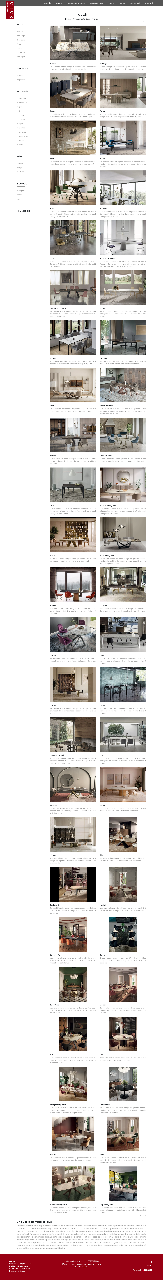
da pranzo (21, 80)
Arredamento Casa (76, 3)
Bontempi (21, 36)
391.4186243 (83, 1267)
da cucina (21, 75)
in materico (21, 132)
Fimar (19, 44)
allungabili (21, 190)
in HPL (19, 111)
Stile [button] (19, 156)
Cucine (59, 3)
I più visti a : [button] (23, 210)
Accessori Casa (96, 3)
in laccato (21, 115)
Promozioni (135, 3)
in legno (20, 124)
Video (122, 3)
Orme (19, 48)
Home (68, 19)
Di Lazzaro (21, 40)
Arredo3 (20, 31)
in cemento (21, 98)
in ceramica (22, 103)
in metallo (21, 140)
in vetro (20, 145)
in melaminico (22, 136)
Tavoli (95, 19)
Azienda (47, 3)
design (19, 167)
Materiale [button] (22, 91)
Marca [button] (21, 24)
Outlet (111, 3)
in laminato (21, 119)
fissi (18, 199)
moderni (20, 172)
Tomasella (21, 52)
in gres (19, 107)
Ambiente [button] (22, 68)
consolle (20, 195)
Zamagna (21, 57)
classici (20, 163)
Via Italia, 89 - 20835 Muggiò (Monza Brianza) (81, 1264)
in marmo (21, 128)
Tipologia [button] (22, 183)
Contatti (149, 3)
